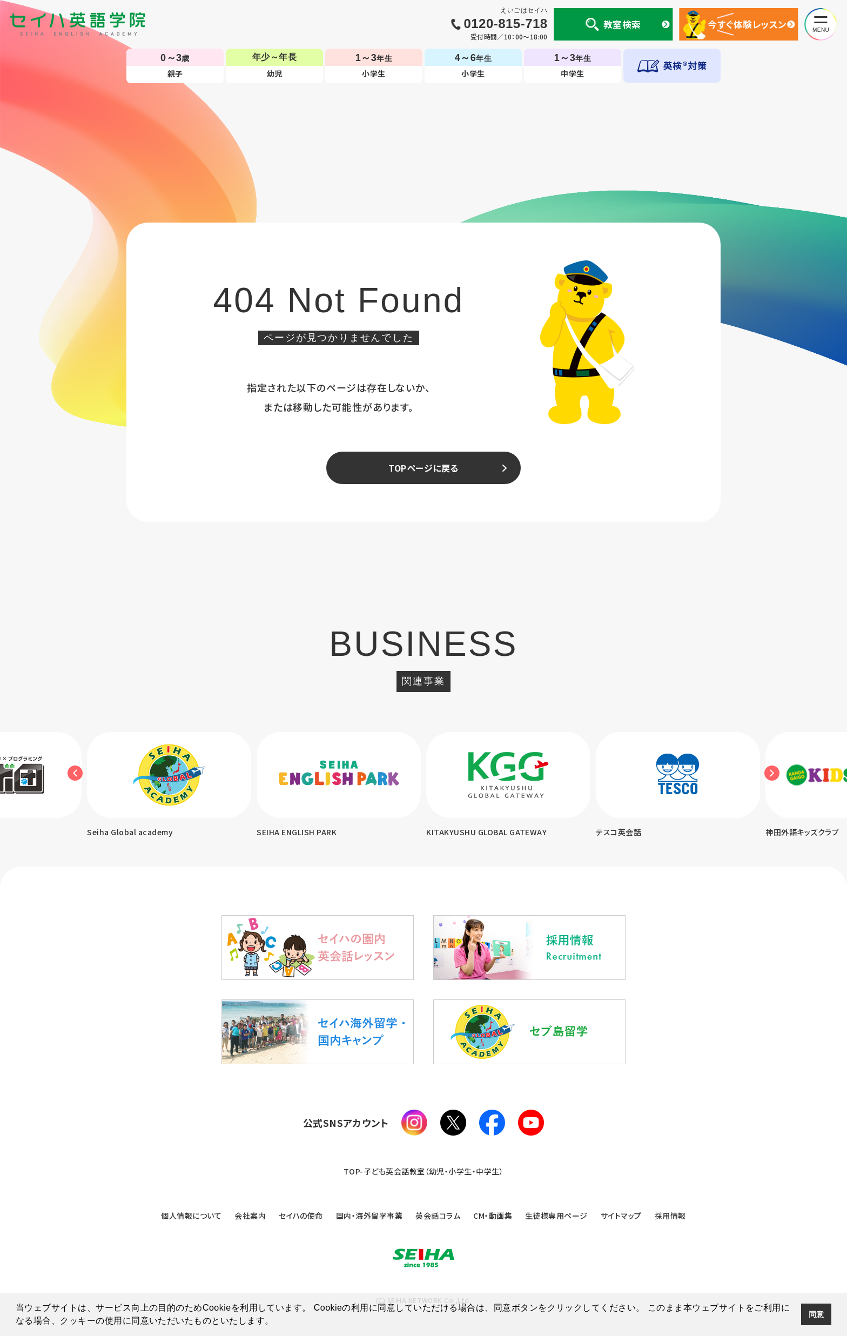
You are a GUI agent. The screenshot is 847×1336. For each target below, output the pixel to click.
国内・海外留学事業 (369, 1215)
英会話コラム (437, 1215)
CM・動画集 (492, 1215)
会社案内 (250, 1215)
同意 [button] (816, 1314)
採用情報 (670, 1215)
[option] (339, 786)
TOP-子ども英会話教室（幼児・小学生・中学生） (424, 1171)
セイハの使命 (301, 1215)
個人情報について (191, 1215)
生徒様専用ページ (556, 1215)
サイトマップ (621, 1215)
